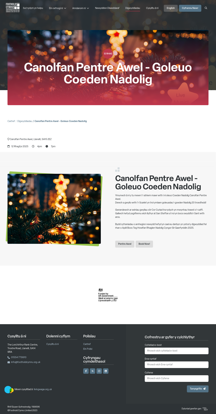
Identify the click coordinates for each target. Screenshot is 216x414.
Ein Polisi (87, 349)
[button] (197, 388)
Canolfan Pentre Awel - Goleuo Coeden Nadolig (60, 121)
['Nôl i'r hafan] (13, 8)
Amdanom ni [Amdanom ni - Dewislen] (80, 8)
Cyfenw (149, 373)
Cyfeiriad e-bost (153, 345)
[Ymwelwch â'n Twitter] (92, 371)
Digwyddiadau (132, 8)
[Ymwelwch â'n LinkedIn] (105, 371)
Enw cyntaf (150, 359)
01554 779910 (17, 357)
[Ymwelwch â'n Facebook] (86, 371)
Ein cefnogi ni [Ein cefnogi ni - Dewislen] (57, 8)
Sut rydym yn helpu (33, 8)
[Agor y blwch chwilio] (205, 8)
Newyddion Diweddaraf (107, 8)
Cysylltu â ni (152, 8)
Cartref (11, 121)
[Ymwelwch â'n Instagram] (99, 371)
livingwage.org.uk (43, 389)
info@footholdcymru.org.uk (24, 362)
